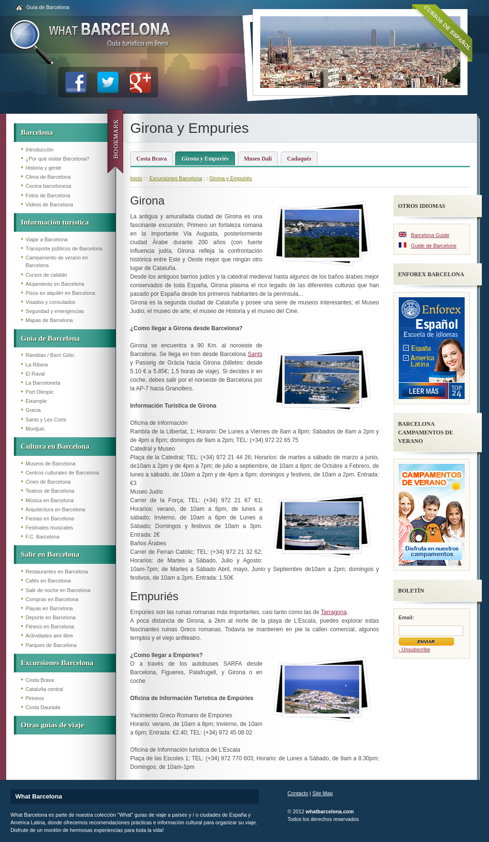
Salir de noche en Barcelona (58, 590)
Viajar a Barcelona (47, 239)
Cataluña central (45, 689)
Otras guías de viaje (52, 725)
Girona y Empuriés (204, 158)
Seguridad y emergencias (55, 311)
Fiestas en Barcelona (50, 518)
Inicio (136, 178)
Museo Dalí (258, 158)
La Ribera (37, 364)
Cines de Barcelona (48, 482)
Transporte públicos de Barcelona (64, 248)
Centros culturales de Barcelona (62, 472)
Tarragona (334, 612)
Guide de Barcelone (434, 245)
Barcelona (37, 132)
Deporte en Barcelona (51, 617)
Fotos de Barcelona (48, 195)
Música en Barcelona (50, 500)
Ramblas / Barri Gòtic (50, 355)
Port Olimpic (40, 392)
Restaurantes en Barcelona (57, 571)
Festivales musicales (50, 527)
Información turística (55, 222)
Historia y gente (44, 168)
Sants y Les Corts (46, 419)
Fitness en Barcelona (50, 626)
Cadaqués (299, 158)
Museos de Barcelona (50, 463)
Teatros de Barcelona (50, 491)
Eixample (36, 401)
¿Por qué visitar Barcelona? (57, 159)
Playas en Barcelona (49, 608)
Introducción (40, 149)
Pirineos (35, 698)
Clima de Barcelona (48, 177)
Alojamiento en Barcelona (55, 284)
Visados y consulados (50, 302)
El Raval (35, 374)
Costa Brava (40, 680)
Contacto (297, 793)
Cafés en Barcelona (48, 580)
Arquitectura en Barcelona (55, 509)
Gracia (33, 410)
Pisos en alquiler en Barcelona (61, 293)
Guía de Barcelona (47, 7)
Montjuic (35, 429)
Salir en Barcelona (50, 554)
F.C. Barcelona (43, 537)
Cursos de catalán (46, 275)
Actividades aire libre (50, 635)
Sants (255, 354)
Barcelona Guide (430, 235)
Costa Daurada (43, 707)
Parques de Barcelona (51, 645)
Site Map (322, 793)
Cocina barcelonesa (48, 186)
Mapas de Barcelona (49, 320)
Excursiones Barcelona (57, 662)
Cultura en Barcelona (55, 446)
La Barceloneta (43, 383)
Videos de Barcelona (49, 204)
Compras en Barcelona (52, 599)
